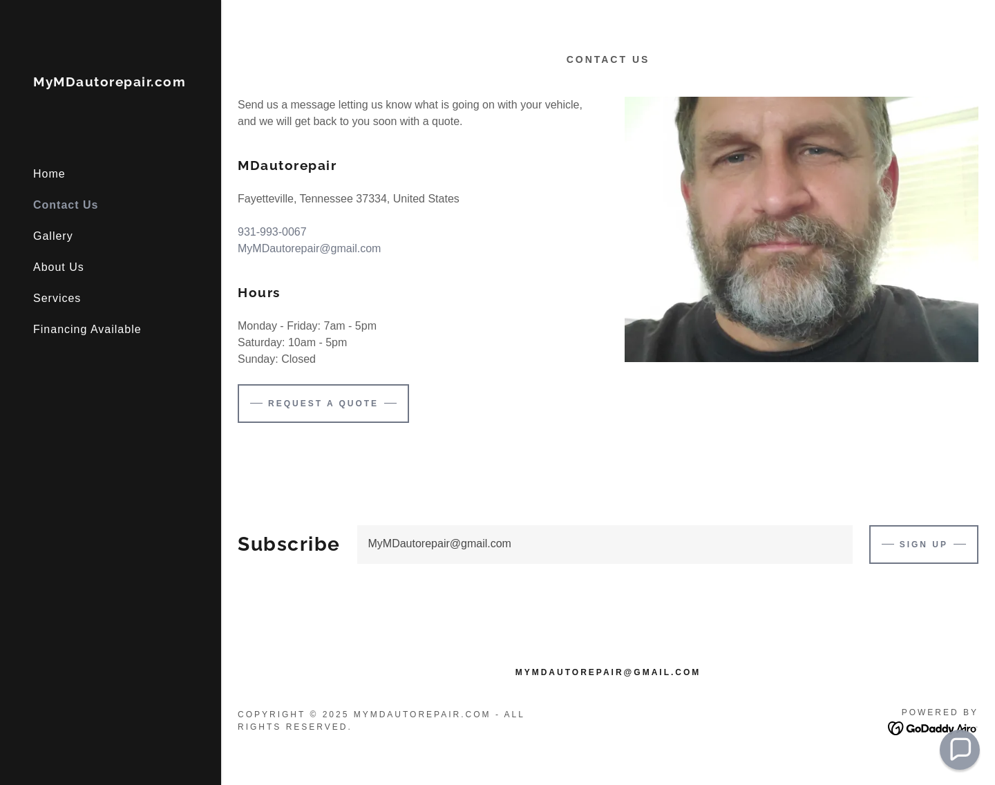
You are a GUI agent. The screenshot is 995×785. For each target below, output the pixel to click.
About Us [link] (58, 267)
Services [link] (57, 298)
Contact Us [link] (65, 205)
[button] (960, 750)
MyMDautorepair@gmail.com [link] (309, 248)
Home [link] (49, 174)
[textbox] (605, 544)
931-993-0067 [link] (272, 232)
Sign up (924, 544)
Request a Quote (323, 403)
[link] (109, 82)
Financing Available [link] (87, 329)
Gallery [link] (53, 236)
